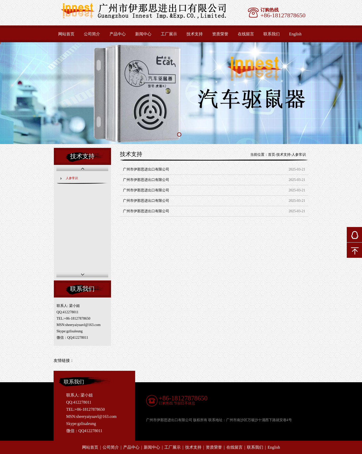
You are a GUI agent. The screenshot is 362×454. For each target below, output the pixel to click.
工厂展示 (169, 34)
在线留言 (246, 34)
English (295, 34)
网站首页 (66, 34)
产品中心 (117, 34)
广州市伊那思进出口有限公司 (146, 169)
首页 (271, 155)
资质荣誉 (220, 34)
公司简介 (92, 34)
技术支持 (194, 34)
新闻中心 (143, 34)
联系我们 (271, 34)
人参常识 (72, 178)
